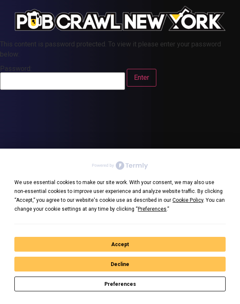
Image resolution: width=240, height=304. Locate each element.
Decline (120, 264)
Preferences (120, 284)
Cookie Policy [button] (187, 200)
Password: (62, 77)
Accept (120, 244)
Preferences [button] (152, 209)
